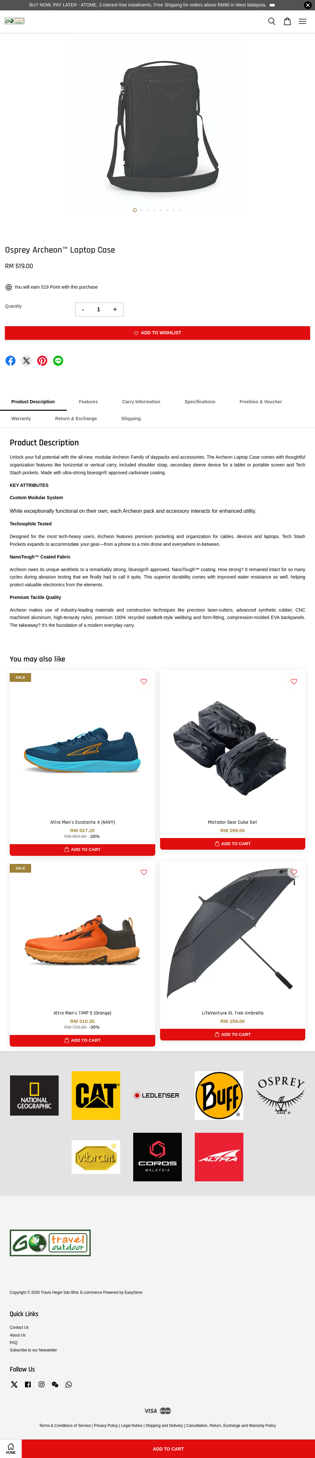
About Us (18, 1335)
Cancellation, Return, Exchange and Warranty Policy (231, 1425)
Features (88, 401)
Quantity (13, 306)
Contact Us (19, 1327)
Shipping (131, 418)
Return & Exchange (76, 418)
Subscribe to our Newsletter (33, 1350)
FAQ (14, 1342)
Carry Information (141, 401)
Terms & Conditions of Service (65, 1425)
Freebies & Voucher (261, 401)
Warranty (21, 418)
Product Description (33, 401)
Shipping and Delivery (164, 1425)
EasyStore (133, 1292)
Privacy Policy (106, 1425)
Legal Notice (131, 1425)
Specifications (200, 401)
